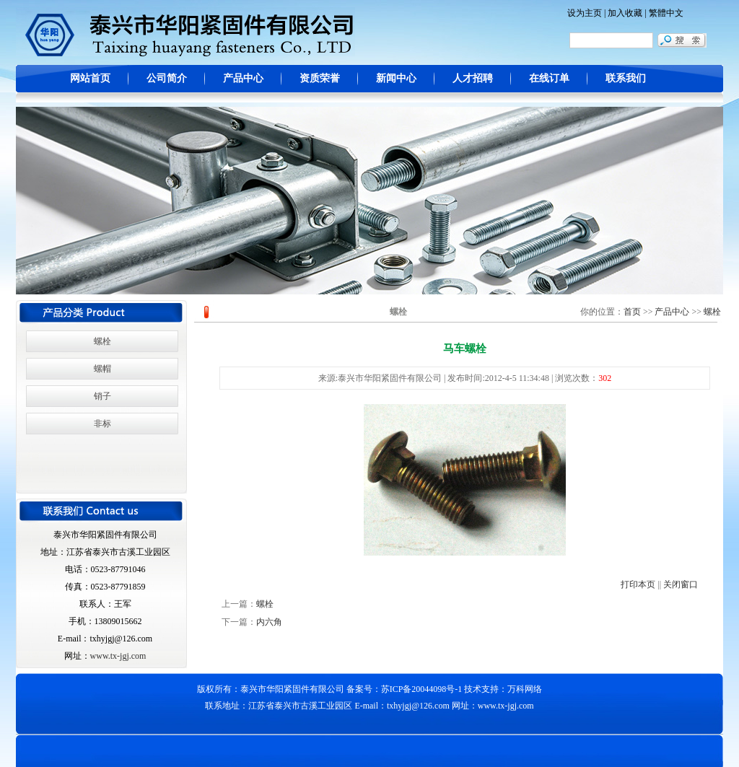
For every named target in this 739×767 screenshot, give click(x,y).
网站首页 (90, 78)
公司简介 (167, 78)
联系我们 (625, 78)
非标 (102, 423)
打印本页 (638, 584)
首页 (632, 312)
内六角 (269, 622)
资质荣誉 (319, 78)
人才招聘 (472, 78)
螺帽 (102, 369)
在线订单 (549, 78)
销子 (102, 396)
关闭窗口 (680, 584)
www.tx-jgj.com (118, 656)
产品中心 (243, 78)
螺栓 (102, 341)
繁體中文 (666, 13)
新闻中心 (396, 78)
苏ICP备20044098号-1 (422, 689)
